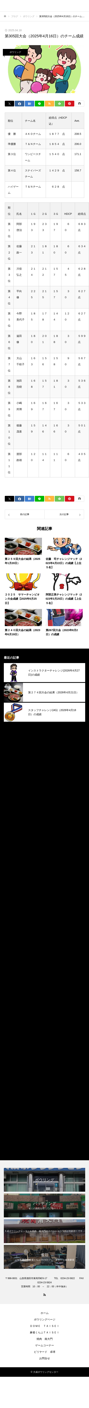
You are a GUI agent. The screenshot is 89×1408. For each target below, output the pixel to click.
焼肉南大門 (11, 1138)
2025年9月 (11, 797)
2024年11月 (12, 884)
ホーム (45, 1313)
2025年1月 (11, 867)
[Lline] (39, 103)
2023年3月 (11, 1059)
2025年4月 (11, 840)
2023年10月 (12, 998)
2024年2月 (11, 963)
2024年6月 (11, 928)
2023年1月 (11, 1077)
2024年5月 (11, 937)
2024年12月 (12, 875)
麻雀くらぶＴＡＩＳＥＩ (21, 1147)
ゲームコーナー (44, 1345)
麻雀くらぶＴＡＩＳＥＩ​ (44, 1332)
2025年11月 (12, 779)
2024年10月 (12, 893)
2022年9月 (11, 1094)
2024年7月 (11, 919)
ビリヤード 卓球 (44, 1351)
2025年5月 (11, 832)
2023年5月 (11, 1042)
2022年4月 (11, 1103)
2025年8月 (11, 805)
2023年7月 (11, 1024)
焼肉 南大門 (45, 1338)
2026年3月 (11, 744)
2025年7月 (11, 814)
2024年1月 (11, 972)
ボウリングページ (44, 1319)
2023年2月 (11, 1068)
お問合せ (44, 1358)
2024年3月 (11, 954)
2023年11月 (12, 989)
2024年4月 (11, 946)
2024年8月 (11, 911)
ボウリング (15, 52)
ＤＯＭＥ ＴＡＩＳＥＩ (44, 1325)
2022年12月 (12, 1086)
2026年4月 (11, 735)
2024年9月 (11, 902)
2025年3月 (11, 849)
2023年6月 (11, 1033)
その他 (8, 1121)
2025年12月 (12, 770)
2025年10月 (12, 788)
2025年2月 (11, 858)
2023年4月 (11, 1051)
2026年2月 (11, 753)
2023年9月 (11, 1007)
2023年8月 (11, 1016)
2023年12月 (12, 981)
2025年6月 (11, 823)
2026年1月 (11, 762)
